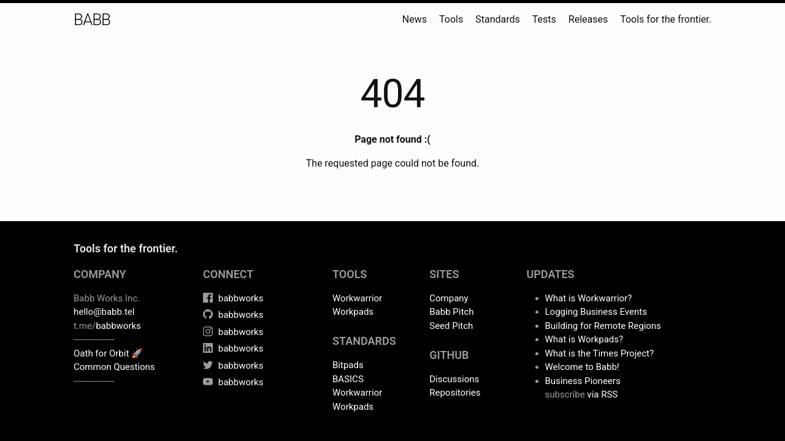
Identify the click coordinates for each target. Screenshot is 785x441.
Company (448, 298)
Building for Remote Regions (603, 325)
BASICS (348, 379)
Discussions (454, 379)
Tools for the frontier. (665, 19)
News (414, 19)
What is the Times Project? (599, 353)
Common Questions (114, 366)
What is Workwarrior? (588, 298)
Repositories (454, 392)
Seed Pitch (451, 325)
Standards (497, 19)
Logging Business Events (596, 311)
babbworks (118, 325)
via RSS (602, 394)
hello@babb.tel (104, 311)
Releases (588, 19)
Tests (544, 19)
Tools (451, 19)
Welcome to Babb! (582, 366)
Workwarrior (357, 298)
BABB (92, 19)
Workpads (352, 311)
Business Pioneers (583, 380)
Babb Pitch (451, 311)
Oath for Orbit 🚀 (108, 353)
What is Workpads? (584, 339)
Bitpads (348, 365)
